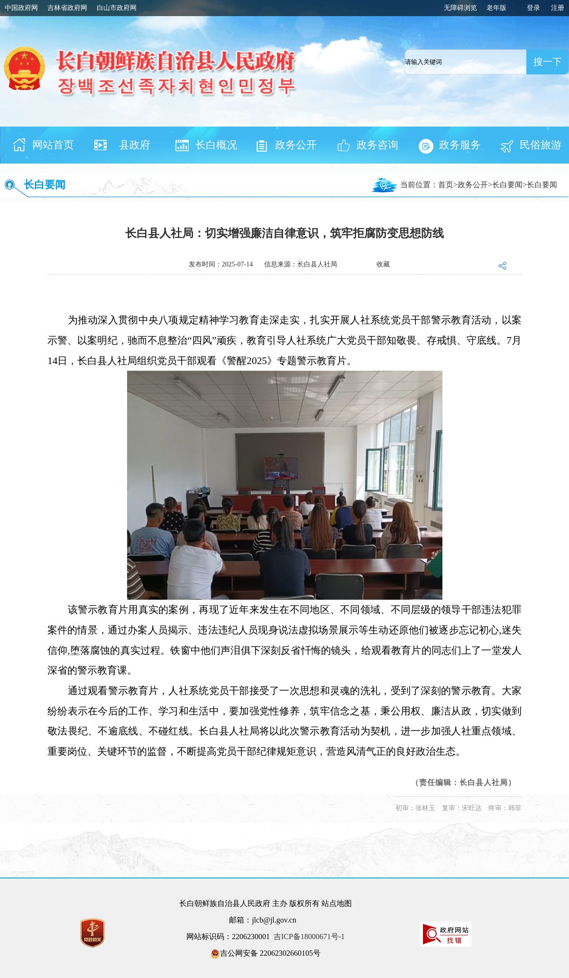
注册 (557, 7)
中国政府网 (21, 7)
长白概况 (216, 145)
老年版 (496, 7)
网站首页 (53, 145)
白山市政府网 (117, 7)
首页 (445, 185)
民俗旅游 (540, 145)
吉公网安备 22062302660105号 (266, 954)
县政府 (134, 145)
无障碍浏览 (460, 7)
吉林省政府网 (67, 7)
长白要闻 (44, 185)
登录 (533, 7)
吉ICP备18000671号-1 (309, 936)
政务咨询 (377, 145)
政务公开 (296, 145)
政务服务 (460, 145)
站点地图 (336, 903)
